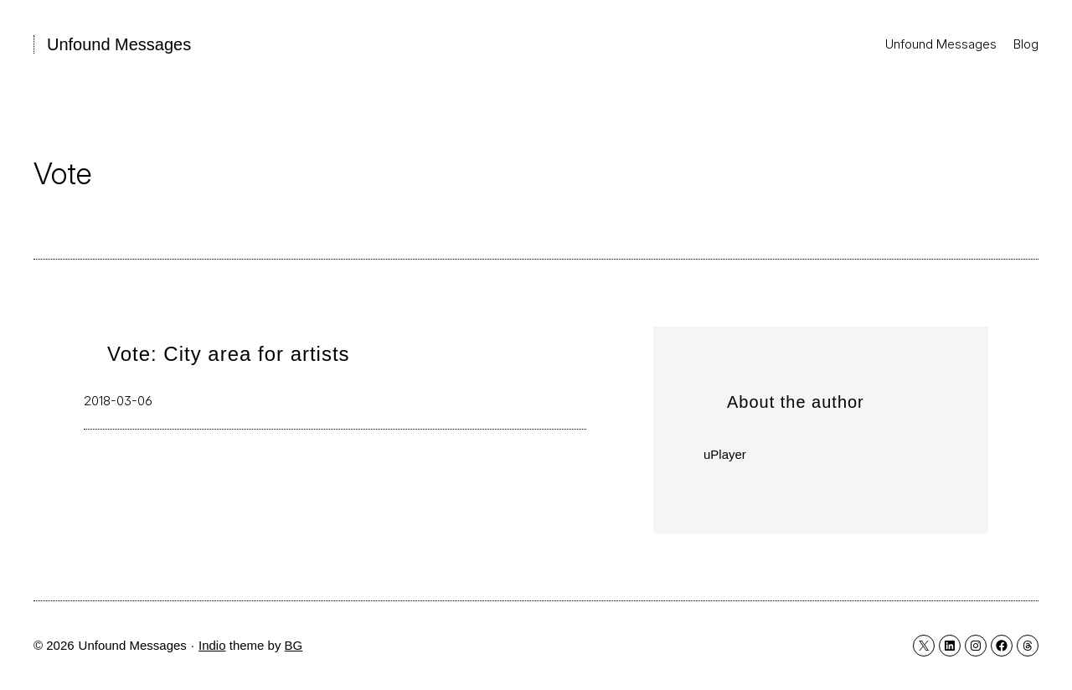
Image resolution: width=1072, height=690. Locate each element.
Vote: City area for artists (228, 353)
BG (294, 645)
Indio (212, 645)
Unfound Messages (119, 44)
